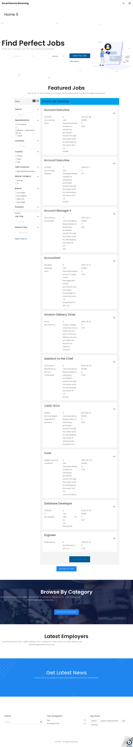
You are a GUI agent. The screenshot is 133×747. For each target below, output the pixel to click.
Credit (19, 136)
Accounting (21, 124)
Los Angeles (22, 196)
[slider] (15, 210)
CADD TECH (52, 406)
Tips (48, 720)
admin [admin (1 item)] (94, 721)
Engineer (50, 535)
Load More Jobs (80, 559)
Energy (20, 180)
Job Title (19, 216)
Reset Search (21, 239)
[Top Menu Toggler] (129, 3)
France (20, 156)
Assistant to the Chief (58, 358)
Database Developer (58, 503)
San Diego (21, 202)
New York (21, 199)
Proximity (19, 207)
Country (19, 151)
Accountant (52, 258)
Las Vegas (21, 193)
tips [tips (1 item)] (123, 721)
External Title (21, 227)
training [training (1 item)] (94, 725)
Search (18, 109)
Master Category (23, 176)
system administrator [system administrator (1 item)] (109, 721)
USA (18, 162)
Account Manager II (57, 210)
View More (74, 61)
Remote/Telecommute (26, 171)
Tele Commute (22, 167)
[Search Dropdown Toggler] (123, 3)
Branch (18, 188)
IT (18, 184)
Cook (47, 453)
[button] (66, 569)
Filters (17, 101)
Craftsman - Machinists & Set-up (25, 131)
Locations (19, 140)
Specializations (22, 120)
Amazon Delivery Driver (60, 314)
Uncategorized (53, 723)
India (19, 159)
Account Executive (56, 110)
